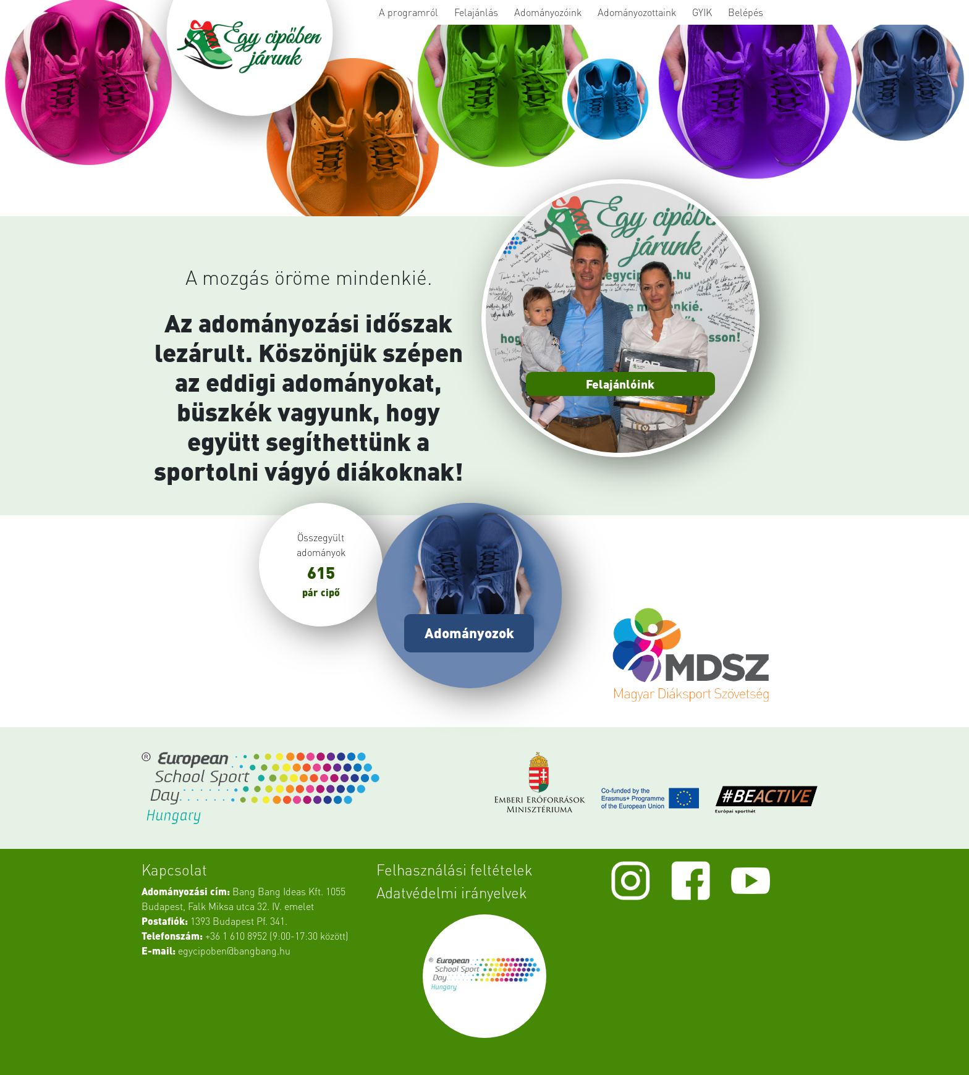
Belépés (745, 12)
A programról (408, 12)
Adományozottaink (637, 12)
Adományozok (469, 632)
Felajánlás (476, 12)
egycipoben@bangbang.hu (234, 950)
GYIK (702, 12)
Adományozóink (548, 12)
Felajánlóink (620, 384)
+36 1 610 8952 (236, 935)
